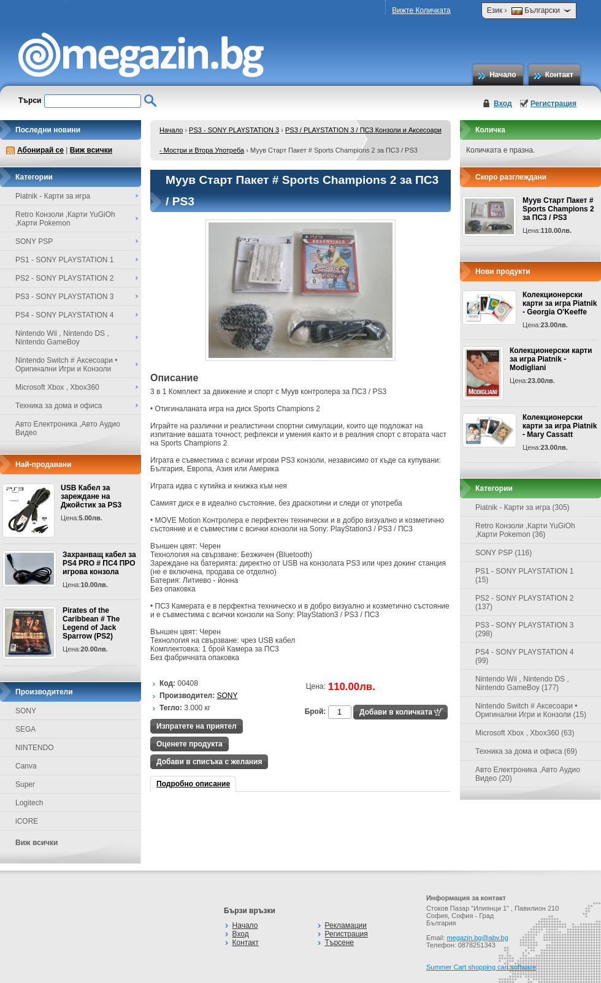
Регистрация (553, 103)
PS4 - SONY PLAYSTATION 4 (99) (524, 656)
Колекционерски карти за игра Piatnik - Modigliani (551, 359)
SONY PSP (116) (503, 552)
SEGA (25, 729)
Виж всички (91, 150)
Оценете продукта (189, 744)
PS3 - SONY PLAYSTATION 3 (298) (524, 629)
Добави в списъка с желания (209, 761)
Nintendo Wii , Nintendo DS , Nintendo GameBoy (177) (522, 683)
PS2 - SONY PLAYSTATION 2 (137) (524, 602)
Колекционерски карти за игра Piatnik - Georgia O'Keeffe (560, 303)
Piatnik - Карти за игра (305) (522, 507)
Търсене (339, 942)
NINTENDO (34, 747)
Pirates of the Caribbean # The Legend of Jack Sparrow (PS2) (91, 623)
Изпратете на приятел (196, 726)
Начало (502, 74)
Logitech (29, 803)
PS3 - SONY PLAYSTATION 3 (234, 130)
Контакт (559, 74)
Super (25, 784)
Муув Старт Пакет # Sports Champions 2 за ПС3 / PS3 (558, 209)
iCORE (26, 821)
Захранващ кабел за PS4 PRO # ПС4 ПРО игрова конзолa (99, 563)
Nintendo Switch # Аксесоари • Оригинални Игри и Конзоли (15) (530, 710)
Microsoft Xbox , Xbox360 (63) (524, 733)
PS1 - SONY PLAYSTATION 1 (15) (524, 575)
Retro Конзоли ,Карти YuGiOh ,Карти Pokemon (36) (525, 530)
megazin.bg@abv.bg (477, 937)
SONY (25, 711)
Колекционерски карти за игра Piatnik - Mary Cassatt (560, 426)
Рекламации (346, 925)
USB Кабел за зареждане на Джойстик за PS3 (91, 496)
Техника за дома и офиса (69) (526, 751)
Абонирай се (40, 150)
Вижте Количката (421, 10)
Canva (26, 766)
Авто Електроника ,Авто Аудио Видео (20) (527, 774)
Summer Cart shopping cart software (481, 967)
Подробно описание (193, 784)
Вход (503, 103)
